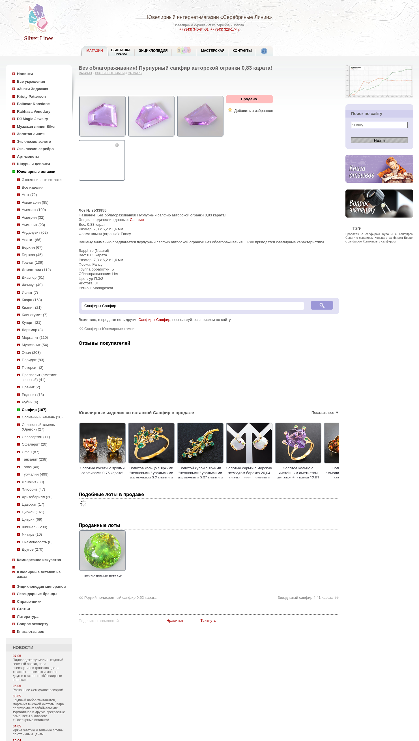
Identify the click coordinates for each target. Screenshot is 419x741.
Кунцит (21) (32, 322)
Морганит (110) (35, 337)
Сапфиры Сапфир (154, 320)
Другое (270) (32, 549)
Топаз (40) (30, 467)
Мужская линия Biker (36, 126)
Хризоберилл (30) (37, 497)
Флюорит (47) (33, 489)
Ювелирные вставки (36, 171)
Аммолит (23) (33, 225)
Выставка (121, 51)
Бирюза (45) (32, 255)
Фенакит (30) (33, 482)
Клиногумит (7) (35, 315)
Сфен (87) (30, 452)
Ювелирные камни (110, 73)
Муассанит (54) (35, 345)
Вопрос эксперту (32, 624)
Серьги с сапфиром (359, 237)
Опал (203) (31, 352)
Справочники (29, 601)
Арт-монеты (28, 156)
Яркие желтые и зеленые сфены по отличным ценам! (38, 732)
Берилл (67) (32, 247)
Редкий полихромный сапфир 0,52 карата (120, 597)
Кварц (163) (32, 300)
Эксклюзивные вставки (42, 180)
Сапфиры (135, 73)
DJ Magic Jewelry (32, 119)
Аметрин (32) (33, 217)
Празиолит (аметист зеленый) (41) (39, 377)
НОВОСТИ (23, 647)
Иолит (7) (30, 292)
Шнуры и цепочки (33, 164)
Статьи (23, 609)
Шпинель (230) (34, 527)
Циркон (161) (33, 512)
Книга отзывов (30, 631)
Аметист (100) (34, 210)
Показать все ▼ (325, 412)
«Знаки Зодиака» (32, 89)
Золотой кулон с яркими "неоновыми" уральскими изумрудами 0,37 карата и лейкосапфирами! (200, 475)
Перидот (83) (33, 360)
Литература (27, 616)
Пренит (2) (31, 387)
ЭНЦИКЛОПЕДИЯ (153, 51)
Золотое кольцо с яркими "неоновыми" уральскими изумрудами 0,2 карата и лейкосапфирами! (151, 475)
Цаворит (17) (33, 504)
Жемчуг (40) (32, 285)
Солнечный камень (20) (42, 417)
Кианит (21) (32, 307)
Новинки (25, 74)
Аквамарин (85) (35, 202)
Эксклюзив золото (34, 141)
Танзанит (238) (35, 459)
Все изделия (32, 187)
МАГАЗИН (95, 51)
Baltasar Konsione (33, 104)
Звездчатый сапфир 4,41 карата (305, 597)
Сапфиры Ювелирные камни (109, 329)
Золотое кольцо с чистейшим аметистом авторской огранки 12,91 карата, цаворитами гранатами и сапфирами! (298, 477)
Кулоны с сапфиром (397, 234)
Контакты (242, 51)
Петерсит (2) (33, 367)
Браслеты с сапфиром (362, 234)
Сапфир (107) (34, 410)
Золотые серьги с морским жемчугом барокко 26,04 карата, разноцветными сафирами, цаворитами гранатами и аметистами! (249, 477)
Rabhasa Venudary (33, 111)
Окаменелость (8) (37, 542)
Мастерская (212, 51)
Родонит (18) (33, 395)
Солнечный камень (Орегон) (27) (38, 427)
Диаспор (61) (33, 277)
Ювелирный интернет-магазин (183, 17)
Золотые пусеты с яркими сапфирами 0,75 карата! (102, 470)
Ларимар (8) (32, 330)
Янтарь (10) (32, 534)
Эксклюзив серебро (35, 149)
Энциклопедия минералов (41, 586)
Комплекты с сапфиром (379, 241)
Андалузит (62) (35, 232)
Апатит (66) (32, 240)
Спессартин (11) (36, 437)
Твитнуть (208, 620)
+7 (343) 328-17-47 (225, 29)
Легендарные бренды (37, 594)
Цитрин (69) (32, 519)
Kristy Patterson (31, 96)
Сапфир (137, 220)
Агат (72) (29, 195)
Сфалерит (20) (35, 444)
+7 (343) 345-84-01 (194, 29)
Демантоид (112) (36, 270)
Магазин (85, 73)
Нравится (174, 620)
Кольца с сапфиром (389, 237)
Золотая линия (30, 134)
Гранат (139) (32, 262)
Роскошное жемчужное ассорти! (38, 690)
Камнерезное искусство (39, 560)
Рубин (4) (30, 402)
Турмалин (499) (35, 474)
